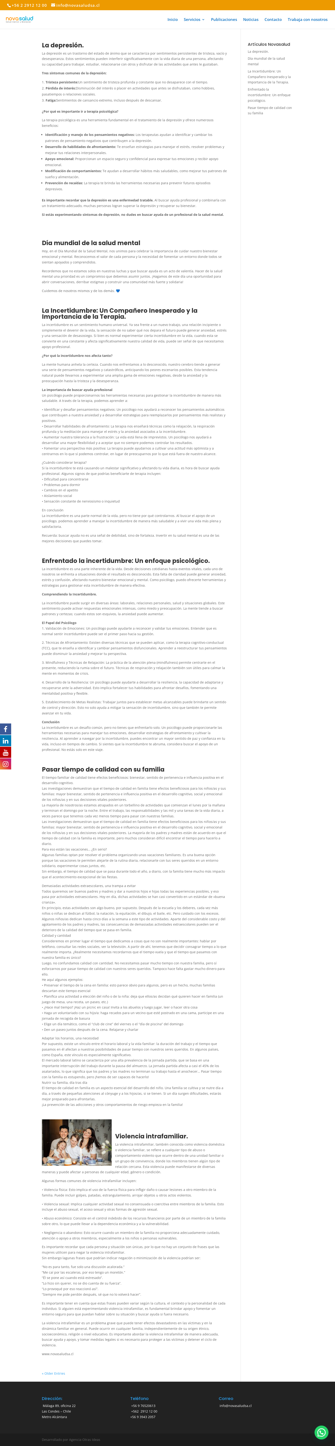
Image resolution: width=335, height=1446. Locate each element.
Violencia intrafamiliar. (151, 1136)
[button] (321, 1432)
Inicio (173, 20)
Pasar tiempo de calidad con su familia (103, 769)
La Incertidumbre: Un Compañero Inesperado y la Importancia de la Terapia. (120, 313)
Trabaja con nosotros (308, 20)
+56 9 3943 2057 (142, 1417)
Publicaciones (224, 20)
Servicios (192, 20)
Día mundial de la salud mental (91, 243)
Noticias (250, 20)
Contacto (273, 20)
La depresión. (63, 45)
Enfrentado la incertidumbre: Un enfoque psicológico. (126, 561)
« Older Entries (53, 1373)
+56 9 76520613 (142, 1405)
